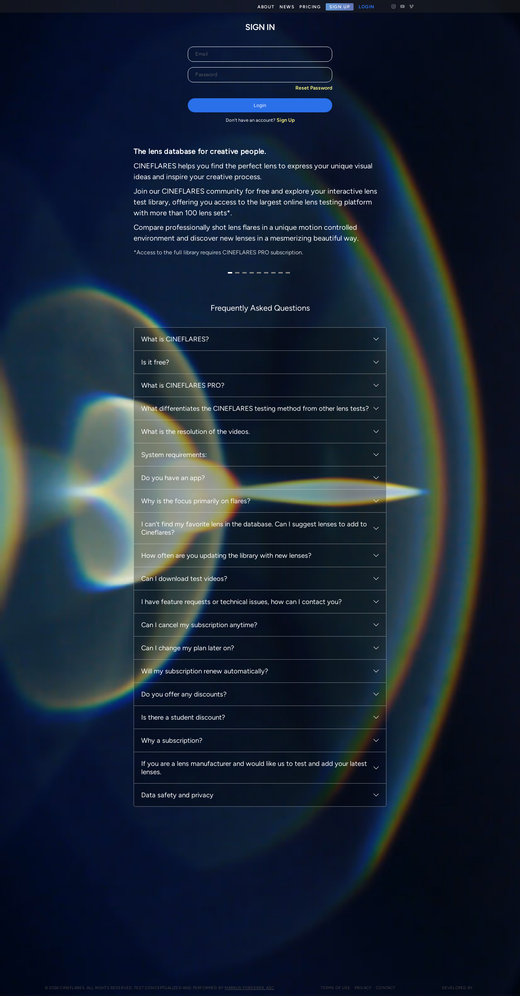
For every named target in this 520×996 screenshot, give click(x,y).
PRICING (310, 6)
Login (260, 105)
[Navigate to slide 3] (242, 429)
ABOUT (265, 6)
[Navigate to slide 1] (227, 429)
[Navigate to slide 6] (263, 429)
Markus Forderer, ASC (245, 988)
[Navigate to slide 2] (234, 429)
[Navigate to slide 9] (285, 429)
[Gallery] (256, 352)
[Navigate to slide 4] (249, 429)
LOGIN (366, 6)
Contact (376, 988)
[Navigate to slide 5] (256, 429)
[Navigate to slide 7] (270, 429)
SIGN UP (339, 6)
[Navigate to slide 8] (278, 429)
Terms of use (326, 988)
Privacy (354, 988)
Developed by (454, 988)
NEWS (287, 6)
